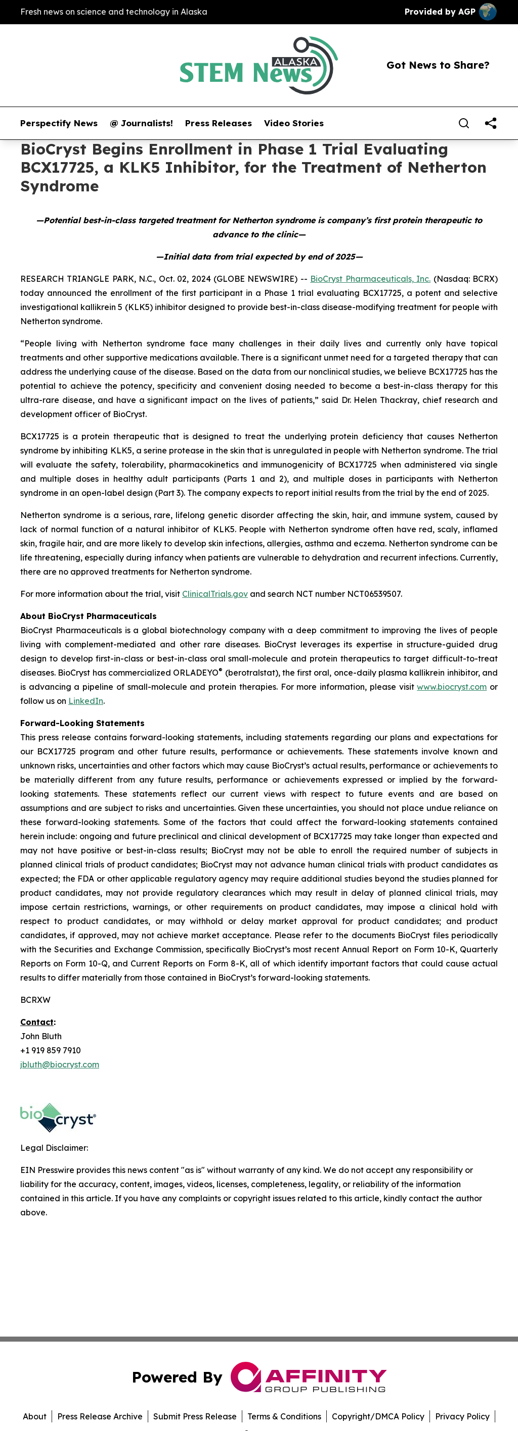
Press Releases (218, 123)
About (35, 1416)
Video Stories (294, 123)
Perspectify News (59, 123)
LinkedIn (85, 701)
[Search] (464, 123)
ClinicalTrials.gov (215, 594)
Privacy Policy (462, 1416)
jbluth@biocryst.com (59, 1064)
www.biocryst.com (452, 687)
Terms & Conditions (284, 1416)
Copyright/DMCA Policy (378, 1416)
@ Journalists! (141, 123)
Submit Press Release (195, 1416)
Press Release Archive (100, 1416)
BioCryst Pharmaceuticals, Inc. (370, 279)
